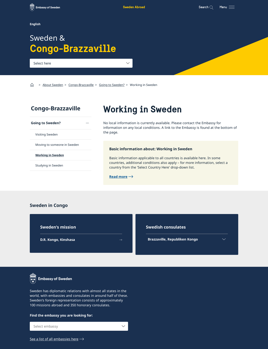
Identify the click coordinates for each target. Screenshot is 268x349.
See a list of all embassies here (54, 339)
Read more (118, 176)
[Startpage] (33, 85)
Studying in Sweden (49, 165)
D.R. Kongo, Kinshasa (57, 239)
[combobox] (81, 63)
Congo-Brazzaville (81, 85)
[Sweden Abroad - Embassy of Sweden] (48, 7)
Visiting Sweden (46, 134)
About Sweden (53, 85)
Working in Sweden (49, 155)
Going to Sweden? (112, 85)
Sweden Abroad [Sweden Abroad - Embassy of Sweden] (134, 7)
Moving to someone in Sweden (57, 145)
